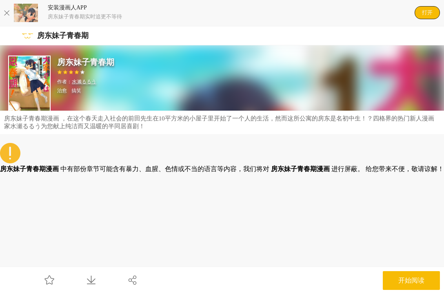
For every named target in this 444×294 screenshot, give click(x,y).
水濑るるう (84, 82)
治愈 (62, 91)
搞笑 (76, 91)
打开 (427, 12)
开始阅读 (411, 280)
